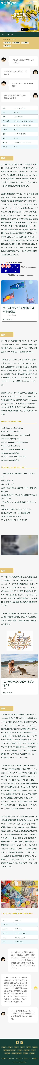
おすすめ (32, 1053)
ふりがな (28, 3)
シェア (34, 29)
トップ (3, 34)
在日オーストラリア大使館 (30, 1058)
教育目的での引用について (7, 1058)
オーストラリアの (10, 315)
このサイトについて (19, 1058)
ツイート (25, 29)
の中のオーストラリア (10, 1050)
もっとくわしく (8, 319)
